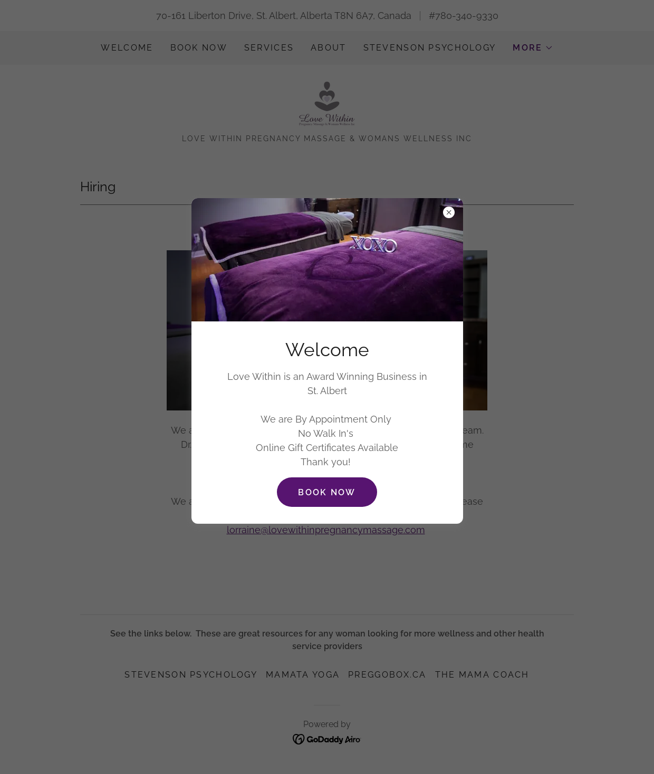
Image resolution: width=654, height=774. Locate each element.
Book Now (326, 492)
